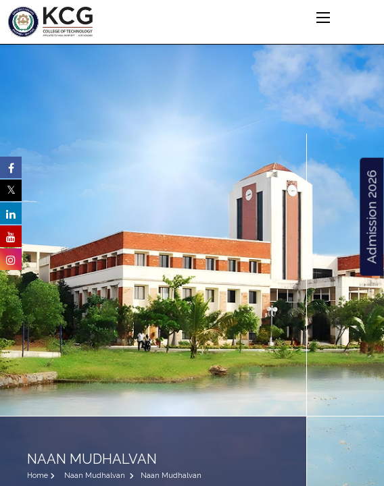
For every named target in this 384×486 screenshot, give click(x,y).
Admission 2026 (371, 217)
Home (37, 475)
